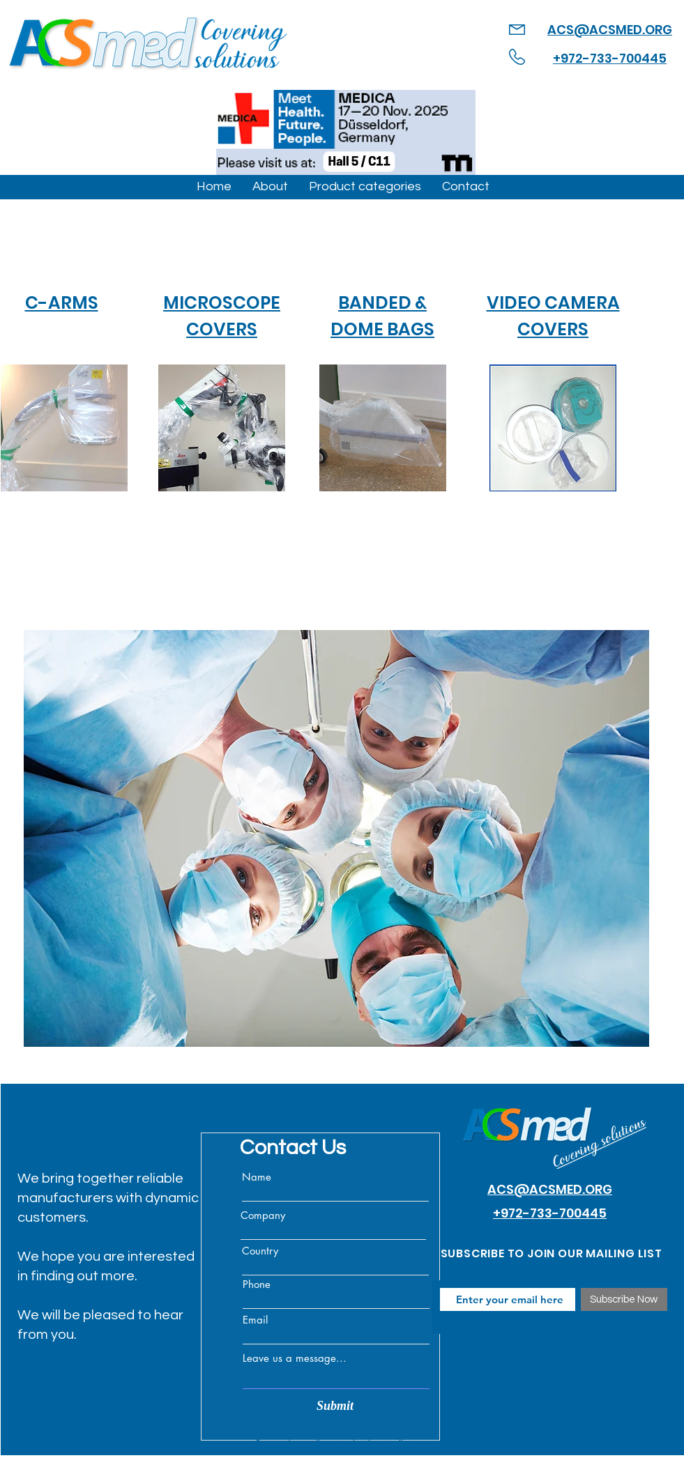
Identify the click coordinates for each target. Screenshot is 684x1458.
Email (255, 1319)
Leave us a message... (295, 1358)
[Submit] (335, 1406)
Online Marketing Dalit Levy (366, 1444)
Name (256, 1177)
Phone (257, 1284)
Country (260, 1250)
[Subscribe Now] (624, 1299)
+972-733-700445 (610, 58)
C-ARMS (61, 303)
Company (263, 1215)
